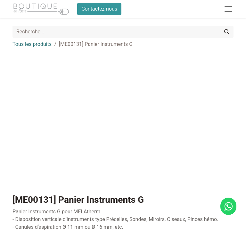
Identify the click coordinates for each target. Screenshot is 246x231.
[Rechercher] (227, 32)
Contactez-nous (99, 9)
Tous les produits (32, 44)
